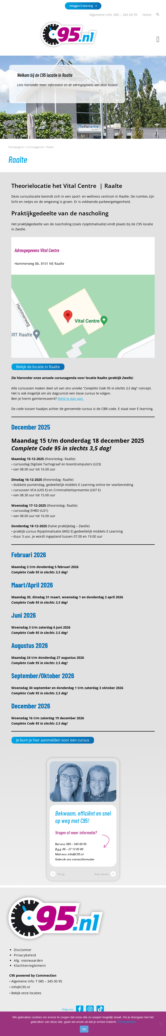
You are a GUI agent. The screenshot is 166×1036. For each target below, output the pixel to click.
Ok (84, 1029)
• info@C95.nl (19, 987)
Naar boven (105, 874)
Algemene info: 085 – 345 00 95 (113, 14)
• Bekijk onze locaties (25, 993)
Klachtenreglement (30, 965)
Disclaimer (23, 950)
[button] (158, 39)
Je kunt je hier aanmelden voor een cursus (52, 740)
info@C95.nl (76, 854)
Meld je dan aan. (71, 398)
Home (146, 14)
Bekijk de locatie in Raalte (38, 366)
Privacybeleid (25, 955)
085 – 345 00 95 (76, 844)
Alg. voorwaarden (28, 960)
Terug (57, 874)
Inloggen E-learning (83, 5)
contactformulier (83, 859)
